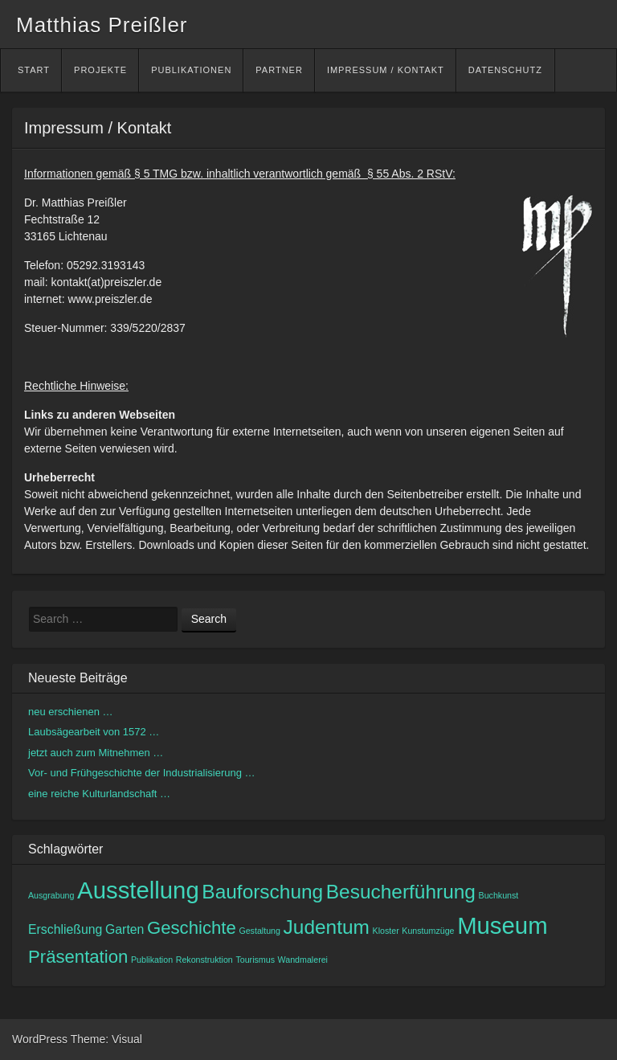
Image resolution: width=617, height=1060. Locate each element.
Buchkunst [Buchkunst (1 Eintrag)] (499, 895)
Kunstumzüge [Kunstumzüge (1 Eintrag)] (428, 930)
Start (34, 70)
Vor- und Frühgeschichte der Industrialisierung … (141, 773)
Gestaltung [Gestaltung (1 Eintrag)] (259, 930)
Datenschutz (505, 70)
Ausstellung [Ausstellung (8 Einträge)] (138, 890)
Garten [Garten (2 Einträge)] (124, 929)
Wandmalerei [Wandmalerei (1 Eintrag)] (303, 959)
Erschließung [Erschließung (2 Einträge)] (65, 929)
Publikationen (191, 70)
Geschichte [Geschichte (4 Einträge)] (191, 928)
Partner (279, 70)
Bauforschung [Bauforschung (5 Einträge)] (262, 891)
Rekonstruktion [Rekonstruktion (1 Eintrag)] (204, 959)
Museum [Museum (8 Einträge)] (502, 925)
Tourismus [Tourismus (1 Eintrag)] (255, 959)
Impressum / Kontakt (385, 70)
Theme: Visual (106, 1039)
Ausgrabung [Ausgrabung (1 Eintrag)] (51, 895)
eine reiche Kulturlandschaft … (99, 794)
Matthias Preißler (102, 25)
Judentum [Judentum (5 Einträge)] (327, 927)
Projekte (100, 70)
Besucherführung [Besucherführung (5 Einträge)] (401, 891)
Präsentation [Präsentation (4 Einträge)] (78, 957)
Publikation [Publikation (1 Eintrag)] (152, 959)
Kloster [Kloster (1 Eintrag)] (386, 930)
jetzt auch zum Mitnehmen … (95, 753)
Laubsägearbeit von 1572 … (93, 732)
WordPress (39, 1039)
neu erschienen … (70, 712)
